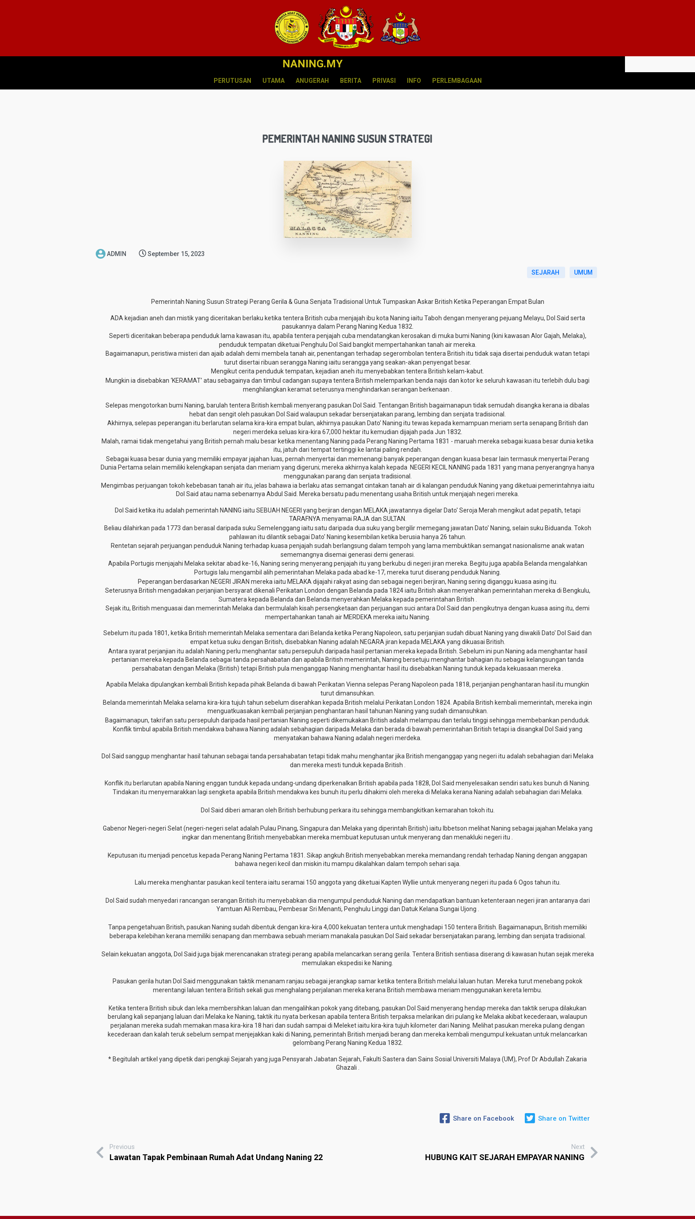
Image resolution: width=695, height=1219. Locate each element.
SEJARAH (546, 253)
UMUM (583, 253)
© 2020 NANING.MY (347, 1214)
